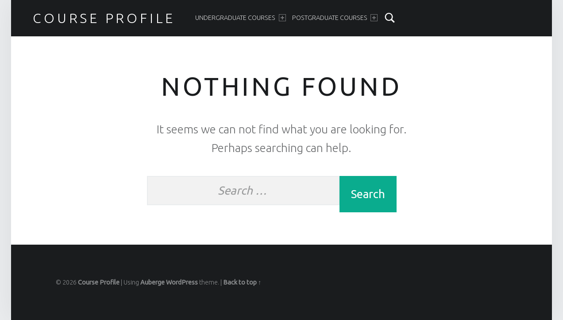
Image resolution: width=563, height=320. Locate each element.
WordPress (182, 282)
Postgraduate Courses (335, 17)
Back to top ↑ (242, 282)
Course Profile (104, 18)
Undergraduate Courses (240, 17)
